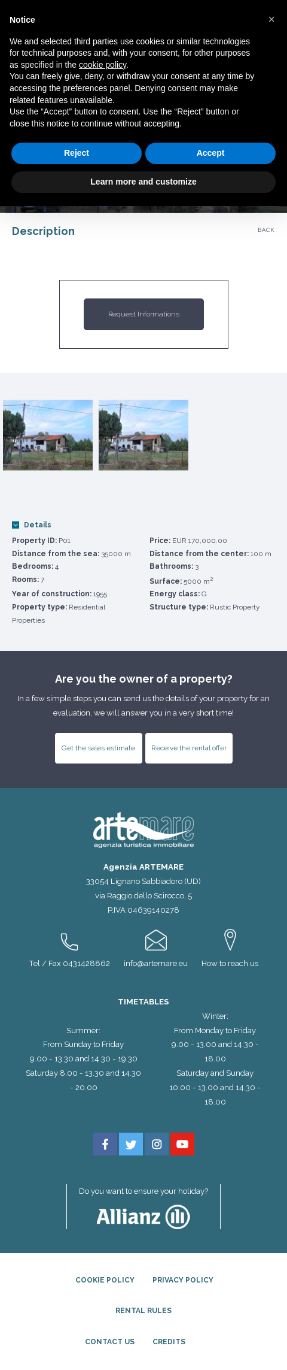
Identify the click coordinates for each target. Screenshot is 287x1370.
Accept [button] (211, 153)
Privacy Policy (182, 1280)
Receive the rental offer (189, 748)
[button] (271, 19)
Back (266, 230)
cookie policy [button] (102, 65)
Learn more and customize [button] (143, 181)
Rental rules (143, 1310)
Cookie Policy (105, 1280)
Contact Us (110, 1342)
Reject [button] (76, 153)
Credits (168, 1342)
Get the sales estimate (98, 748)
